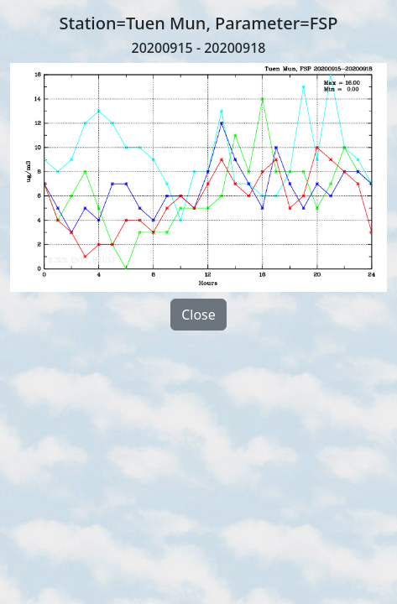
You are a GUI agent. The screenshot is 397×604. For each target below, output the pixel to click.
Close (198, 314)
